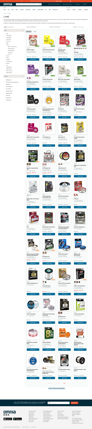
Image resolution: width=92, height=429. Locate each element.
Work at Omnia (61, 415)
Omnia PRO (45, 421)
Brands (80, 9)
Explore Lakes (46, 420)
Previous (50, 383)
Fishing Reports (46, 412)
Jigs (7, 33)
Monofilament (11, 50)
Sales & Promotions (33, 418)
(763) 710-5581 (75, 421)
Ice (46, 9)
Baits (5, 9)
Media (86, 9)
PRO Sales (8, 69)
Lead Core (10, 52)
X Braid (75, 163)
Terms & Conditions (25, 427)
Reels (17, 9)
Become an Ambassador (63, 417)
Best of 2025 (31, 420)
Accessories (28, 9)
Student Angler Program (63, 418)
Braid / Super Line (12, 46)
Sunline (28, 48)
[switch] (5, 27)
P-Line (43, 77)
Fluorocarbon (11, 48)
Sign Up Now (74, 402)
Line (8, 9)
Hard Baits (8, 35)
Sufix (75, 50)
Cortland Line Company (47, 370)
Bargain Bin (9, 67)
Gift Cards (31, 421)
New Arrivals (9, 70)
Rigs (7, 43)
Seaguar (44, 48)
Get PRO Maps (40, 9)
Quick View (33, 59)
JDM (50, 9)
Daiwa (59, 166)
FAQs (73, 415)
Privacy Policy (33, 427)
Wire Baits (8, 37)
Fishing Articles (46, 414)
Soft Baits (8, 39)
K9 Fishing (29, 312)
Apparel (8, 59)
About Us (60, 412)
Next (64, 383)
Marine (34, 9)
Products (5, 13)
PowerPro (76, 77)
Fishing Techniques (47, 415)
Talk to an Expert (76, 412)
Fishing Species (46, 417)
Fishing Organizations (48, 418)
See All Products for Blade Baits (56, 388)
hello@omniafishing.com (77, 423)
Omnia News (60, 414)
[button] (14, 30)
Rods (13, 9)
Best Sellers (9, 72)
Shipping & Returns (76, 414)
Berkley (75, 197)
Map (68, 9)
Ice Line (10, 54)
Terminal (22, 9)
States (74, 9)
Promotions (56, 9)
